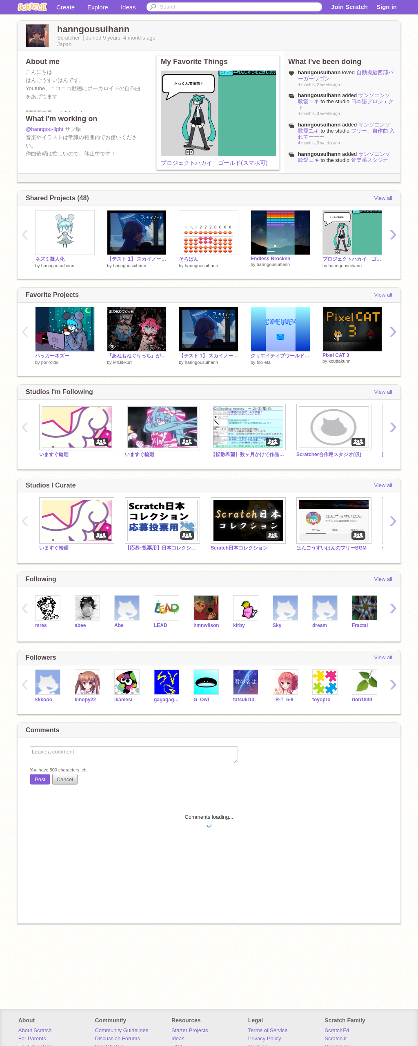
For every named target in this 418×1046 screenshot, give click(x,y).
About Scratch (35, 1030)
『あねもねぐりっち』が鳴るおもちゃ (137, 356)
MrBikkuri (122, 362)
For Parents (32, 1038)
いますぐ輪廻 (54, 454)
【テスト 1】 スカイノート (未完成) (137, 259)
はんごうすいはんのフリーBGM (331, 548)
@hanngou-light (44, 129)
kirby (239, 625)
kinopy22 (85, 700)
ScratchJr (336, 1038)
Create (65, 7)
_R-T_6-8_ (284, 700)
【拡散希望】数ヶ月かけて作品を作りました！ (247, 454)
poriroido (50, 362)
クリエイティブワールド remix (280, 356)
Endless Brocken (270, 259)
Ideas (128, 7)
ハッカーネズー (52, 356)
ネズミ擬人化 (49, 259)
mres (41, 625)
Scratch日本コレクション (239, 548)
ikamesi (123, 700)
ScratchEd (337, 1030)
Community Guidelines (121, 1030)
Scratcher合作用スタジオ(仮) (328, 454)
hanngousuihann (319, 95)
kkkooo (43, 700)
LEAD (160, 625)
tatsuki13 (243, 700)
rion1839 (362, 700)
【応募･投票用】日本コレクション (161, 548)
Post (40, 779)
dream (319, 625)
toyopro (321, 700)
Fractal (360, 625)
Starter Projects (189, 1030)
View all (383, 198)
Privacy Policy (264, 1038)
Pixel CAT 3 (335, 355)
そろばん (188, 259)
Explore (97, 7)
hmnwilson (206, 625)
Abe (119, 625)
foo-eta (264, 362)
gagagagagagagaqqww (167, 700)
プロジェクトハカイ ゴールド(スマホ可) (214, 163)
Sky (277, 625)
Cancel (65, 779)
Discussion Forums (117, 1038)
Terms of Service (268, 1030)
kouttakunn (340, 361)
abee (80, 625)
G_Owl (201, 700)
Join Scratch (349, 6)
